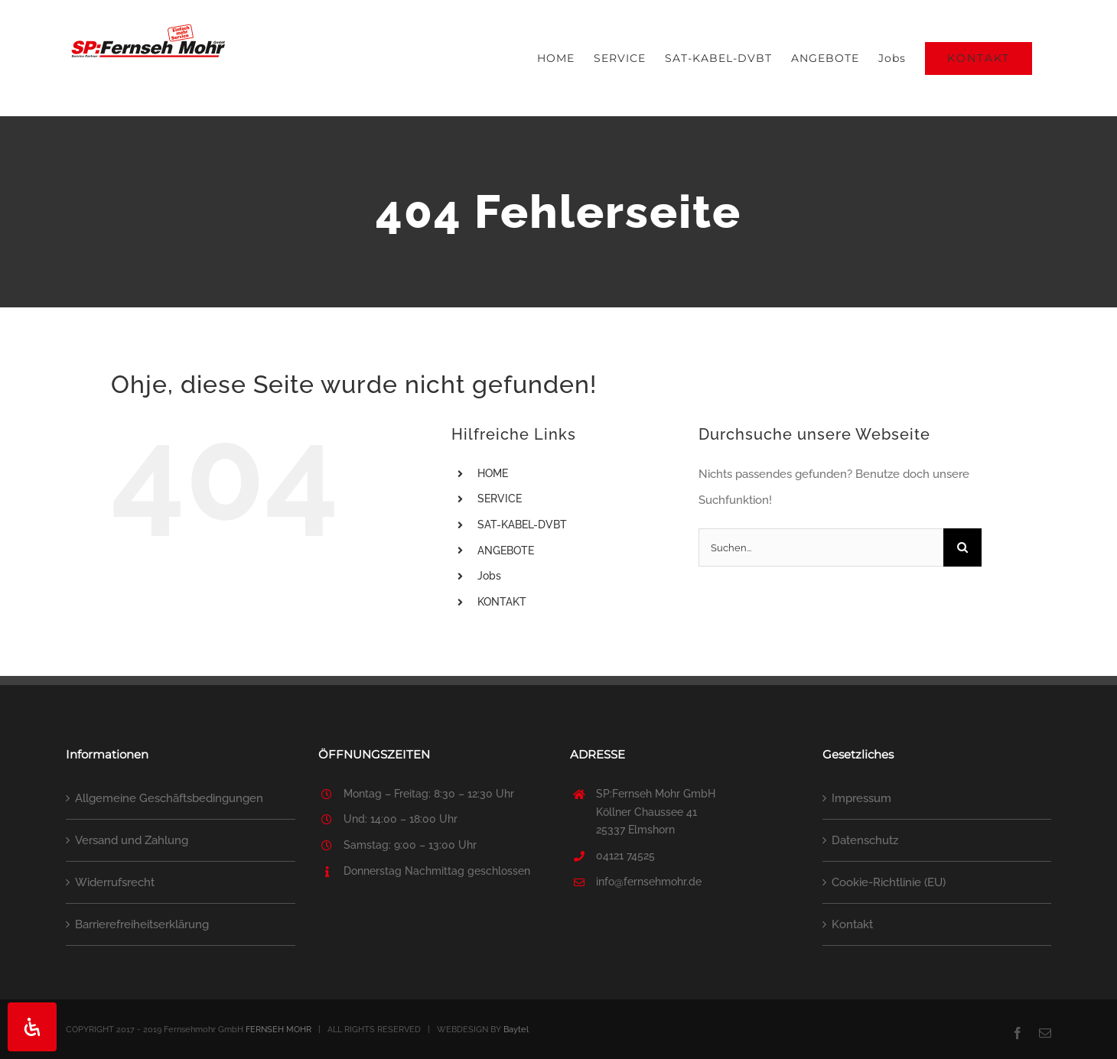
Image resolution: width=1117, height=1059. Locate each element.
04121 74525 (625, 855)
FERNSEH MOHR (278, 1030)
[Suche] (962, 547)
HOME (492, 473)
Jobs (489, 576)
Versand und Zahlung (131, 840)
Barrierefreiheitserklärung (142, 924)
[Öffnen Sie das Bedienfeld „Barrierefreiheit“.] (32, 1026)
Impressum (861, 798)
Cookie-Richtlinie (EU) (889, 882)
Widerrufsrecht (115, 882)
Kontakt (852, 924)
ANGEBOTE (505, 550)
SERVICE (499, 498)
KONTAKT (501, 602)
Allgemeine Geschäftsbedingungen (169, 798)
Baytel (516, 1030)
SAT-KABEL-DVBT (522, 524)
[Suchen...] (821, 547)
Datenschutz (865, 840)
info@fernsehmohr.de (649, 881)
